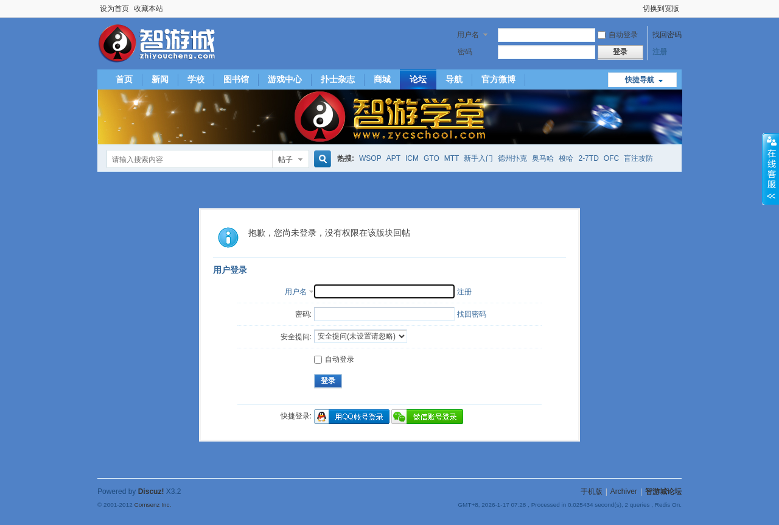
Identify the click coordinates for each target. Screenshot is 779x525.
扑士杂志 (338, 79)
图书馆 (236, 79)
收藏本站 (148, 8)
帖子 (285, 159)
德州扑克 (512, 158)
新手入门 (478, 158)
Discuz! (151, 491)
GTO (431, 158)
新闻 (160, 79)
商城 (382, 79)
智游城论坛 (663, 491)
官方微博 (498, 79)
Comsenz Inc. (152, 504)
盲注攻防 (638, 158)
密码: (303, 314)
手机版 (592, 491)
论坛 (418, 79)
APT (393, 158)
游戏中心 (285, 79)
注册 (659, 52)
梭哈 (566, 158)
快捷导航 (639, 80)
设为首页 (114, 8)
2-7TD (588, 158)
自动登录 (618, 34)
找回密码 (667, 34)
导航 (454, 79)
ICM (412, 158)
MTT (451, 158)
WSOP (370, 158)
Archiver (623, 491)
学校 (195, 79)
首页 (124, 79)
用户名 (468, 34)
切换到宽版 (661, 8)
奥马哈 (543, 158)
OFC (611, 158)
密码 (465, 52)
